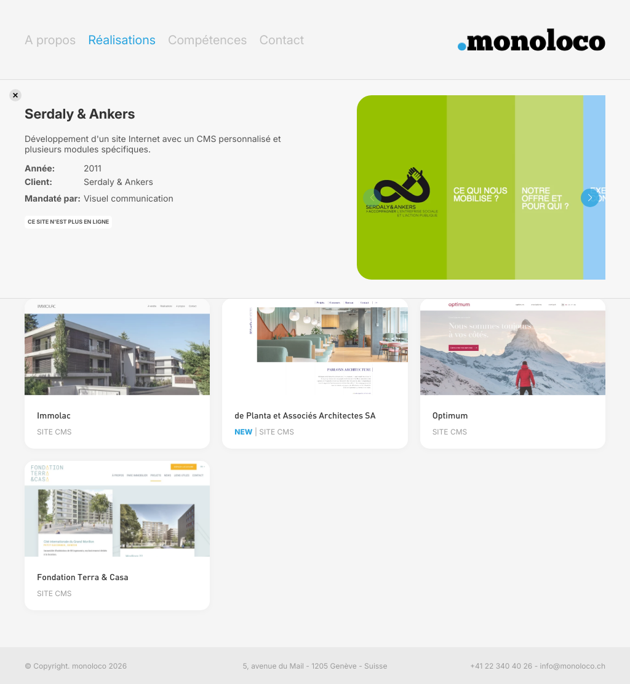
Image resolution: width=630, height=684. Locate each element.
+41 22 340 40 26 (501, 665)
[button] (590, 198)
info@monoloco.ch (572, 665)
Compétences (207, 40)
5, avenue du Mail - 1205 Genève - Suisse (315, 665)
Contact (281, 40)
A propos (50, 40)
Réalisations (122, 40)
